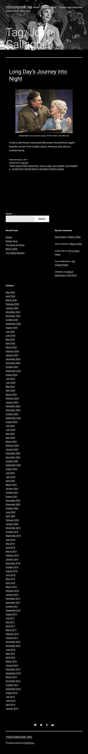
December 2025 (13, 312)
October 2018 (12, 567)
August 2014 (11, 693)
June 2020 (10, 512)
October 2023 (12, 414)
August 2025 (11, 327)
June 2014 (10, 700)
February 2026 (12, 304)
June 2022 (10, 477)
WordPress (29, 743)
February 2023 (12, 445)
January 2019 (12, 559)
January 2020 (12, 524)
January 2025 (12, 355)
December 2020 (13, 500)
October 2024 (12, 367)
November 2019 (13, 528)
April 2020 (10, 516)
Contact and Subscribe (70, 7)
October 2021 (12, 492)
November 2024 (13, 363)
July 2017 (10, 618)
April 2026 (10, 296)
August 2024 (11, 375)
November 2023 (13, 410)
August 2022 (11, 469)
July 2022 (10, 473)
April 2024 (10, 390)
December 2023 (13, 406)
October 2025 (12, 320)
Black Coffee (11, 249)
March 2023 (11, 441)
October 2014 (12, 685)
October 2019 (12, 532)
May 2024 (10, 386)
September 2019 (13, 536)
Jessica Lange (45, 166)
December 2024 (13, 359)
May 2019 (10, 543)
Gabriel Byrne (33, 166)
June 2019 (10, 540)
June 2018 (10, 575)
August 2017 (11, 614)
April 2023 (10, 437)
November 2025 (13, 316)
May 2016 (10, 653)
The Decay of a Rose (15, 245)
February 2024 (12, 398)
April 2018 (10, 583)
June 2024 (10, 382)
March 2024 (11, 394)
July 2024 (10, 379)
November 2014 (13, 681)
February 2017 (12, 634)
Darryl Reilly (60, 237)
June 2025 (10, 335)
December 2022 (13, 453)
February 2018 (12, 591)
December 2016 (13, 642)
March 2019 (11, 551)
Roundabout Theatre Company (51, 169)
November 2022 (13, 457)
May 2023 (10, 434)
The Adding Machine (15, 253)
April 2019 (10, 547)
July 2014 (10, 697)
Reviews (25, 163)
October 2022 (12, 461)
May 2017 (10, 622)
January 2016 (12, 665)
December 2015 (13, 669)
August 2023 (11, 422)
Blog (54, 7)
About (46, 7)
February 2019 (12, 555)
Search (9, 213)
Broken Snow (12, 241)
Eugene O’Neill (21, 166)
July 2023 (10, 426)
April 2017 (10, 626)
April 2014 (10, 704)
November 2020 (13, 504)
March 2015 (11, 677)
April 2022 (10, 481)
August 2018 (11, 571)
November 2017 (13, 602)
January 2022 (12, 488)
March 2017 (11, 630)
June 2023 (10, 430)
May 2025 (10, 339)
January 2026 (12, 308)
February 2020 (12, 520)
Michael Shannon (32, 169)
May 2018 (10, 579)
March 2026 (11, 300)
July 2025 (10, 331)
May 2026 (10, 292)
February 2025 (12, 351)
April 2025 (10, 343)
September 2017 (13, 610)
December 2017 (13, 598)
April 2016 (10, 657)
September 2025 (13, 324)
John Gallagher (58, 166)
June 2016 (10, 649)
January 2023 (12, 449)
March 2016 (11, 661)
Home (36, 7)
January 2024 (12, 402)
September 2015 (13, 673)
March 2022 (11, 485)
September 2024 (13, 371)
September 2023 (13, 418)
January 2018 (12, 594)
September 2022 (13, 465)
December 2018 (13, 563)
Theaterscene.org (19, 7)
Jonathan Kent (18, 169)
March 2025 (11, 347)
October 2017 (12, 606)
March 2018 (11, 587)
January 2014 (12, 708)
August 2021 (11, 496)
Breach (9, 237)
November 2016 (13, 646)
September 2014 (13, 689)
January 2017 (12, 638)
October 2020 (12, 508)
